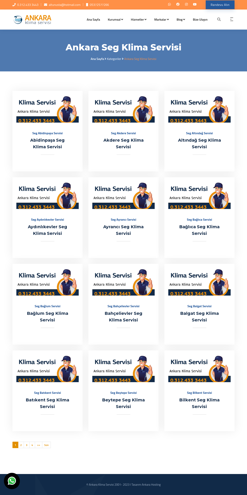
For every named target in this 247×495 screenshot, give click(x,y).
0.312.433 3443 (28, 4)
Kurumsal (115, 19)
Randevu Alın (219, 4)
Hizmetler (138, 19)
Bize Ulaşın (200, 19)
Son (46, 445)
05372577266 (99, 4)
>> (38, 445)
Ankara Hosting (151, 484)
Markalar (161, 19)
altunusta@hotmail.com (65, 4)
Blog (181, 19)
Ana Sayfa (93, 19)
